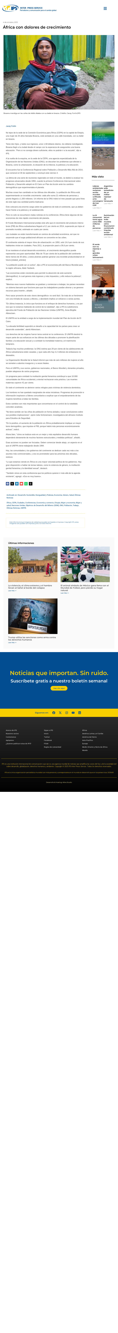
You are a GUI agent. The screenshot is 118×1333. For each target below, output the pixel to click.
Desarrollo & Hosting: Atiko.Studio (59, 782)
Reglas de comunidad (52, 747)
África (9, 503)
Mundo (85, 750)
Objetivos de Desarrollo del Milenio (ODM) (42, 505)
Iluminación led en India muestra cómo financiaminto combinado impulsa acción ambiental (110, 225)
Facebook (48, 740)
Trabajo (76, 505)
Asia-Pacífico (87, 740)
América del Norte (89, 737)
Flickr (46, 744)
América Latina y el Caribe (92, 734)
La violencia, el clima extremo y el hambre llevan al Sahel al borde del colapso (30, 586)
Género (66, 495)
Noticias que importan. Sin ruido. (59, 673)
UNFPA (23, 508)
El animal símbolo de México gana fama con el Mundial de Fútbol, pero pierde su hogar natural (85, 588)
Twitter (47, 737)
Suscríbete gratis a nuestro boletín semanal (59, 680)
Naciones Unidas (18, 505)
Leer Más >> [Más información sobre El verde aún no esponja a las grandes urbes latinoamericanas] (97, 260)
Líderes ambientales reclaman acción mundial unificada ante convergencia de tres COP (98, 195)
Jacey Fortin (11, 126)
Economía (58, 495)
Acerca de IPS (11, 730)
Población (68, 505)
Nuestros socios (12, 734)
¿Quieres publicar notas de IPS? (18, 744)
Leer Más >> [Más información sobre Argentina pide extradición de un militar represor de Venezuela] (108, 203)
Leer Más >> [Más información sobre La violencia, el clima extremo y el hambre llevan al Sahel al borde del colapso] (12, 591)
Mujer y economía (68, 503)
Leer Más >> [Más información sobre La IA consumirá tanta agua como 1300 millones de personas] (97, 230)
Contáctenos (11, 737)
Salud (71, 495)
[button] (7, 483)
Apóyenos (10, 740)
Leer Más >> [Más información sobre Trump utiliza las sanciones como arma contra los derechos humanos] (12, 642)
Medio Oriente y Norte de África (95, 747)
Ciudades (21, 503)
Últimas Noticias (13, 508)
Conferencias (30, 503)
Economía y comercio (45, 503)
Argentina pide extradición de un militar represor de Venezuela (109, 193)
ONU (61, 505)
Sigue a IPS (48, 730)
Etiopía (57, 503)
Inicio (46, 734)
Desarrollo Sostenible (26, 495)
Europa (85, 744)
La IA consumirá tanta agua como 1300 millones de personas (97, 221)
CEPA (14, 503)
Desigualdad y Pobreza (44, 495)
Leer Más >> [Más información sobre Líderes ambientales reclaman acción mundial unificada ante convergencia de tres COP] (97, 208)
